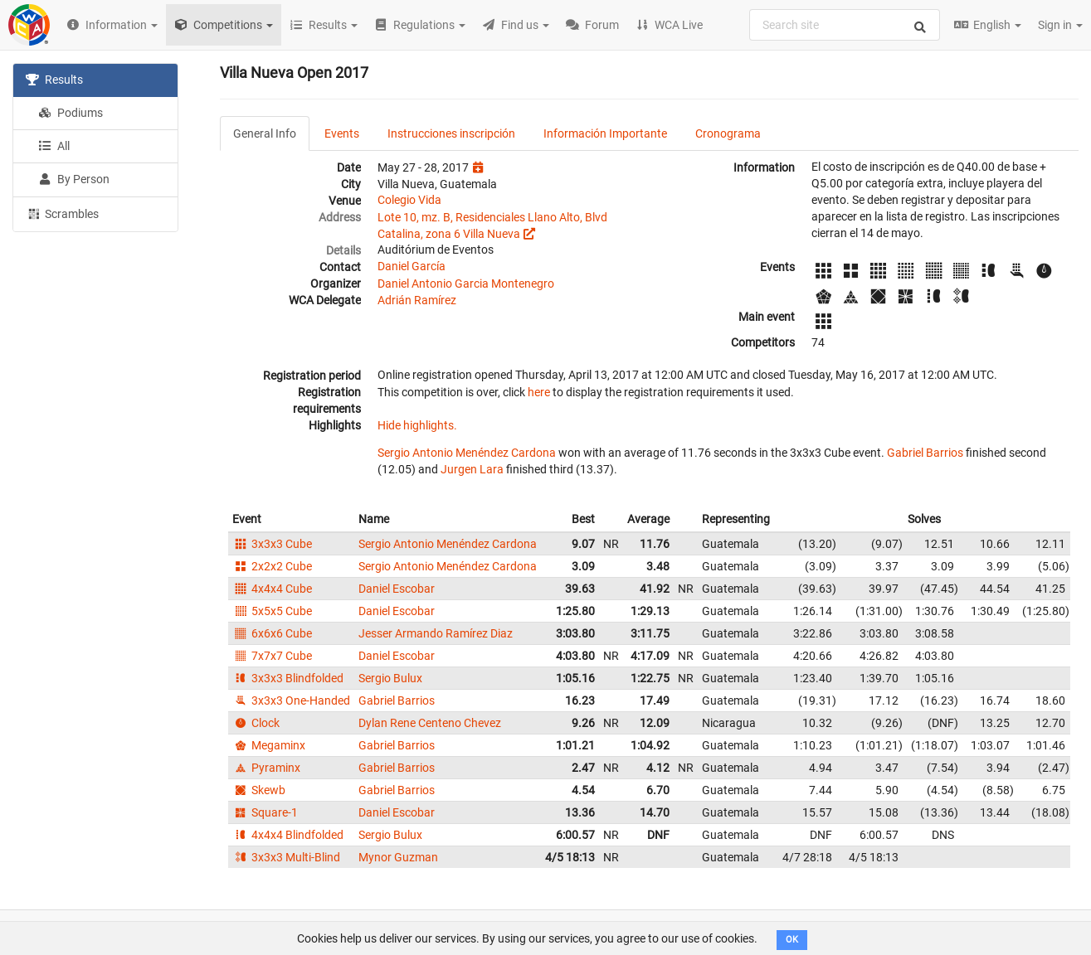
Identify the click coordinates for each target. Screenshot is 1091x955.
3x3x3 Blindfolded (287, 678)
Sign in (1060, 25)
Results (54, 79)
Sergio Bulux (390, 678)
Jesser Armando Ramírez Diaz (435, 633)
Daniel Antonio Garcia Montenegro (465, 283)
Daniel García (411, 266)
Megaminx (268, 745)
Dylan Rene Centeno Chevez (429, 723)
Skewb (258, 790)
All (54, 146)
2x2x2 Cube (272, 566)
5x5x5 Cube (272, 611)
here (539, 392)
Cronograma (728, 133)
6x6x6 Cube (272, 633)
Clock (256, 723)
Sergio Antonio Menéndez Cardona (466, 452)
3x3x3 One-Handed (291, 700)
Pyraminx (266, 767)
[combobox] (844, 25)
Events (341, 133)
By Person (74, 179)
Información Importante (605, 133)
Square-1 (265, 812)
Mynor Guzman (398, 857)
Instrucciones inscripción (451, 133)
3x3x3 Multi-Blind (286, 857)
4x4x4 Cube (272, 588)
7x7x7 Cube (272, 655)
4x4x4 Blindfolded (287, 834)
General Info (264, 133)
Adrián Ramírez (416, 300)
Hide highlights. (417, 425)
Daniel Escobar (396, 588)
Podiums (70, 112)
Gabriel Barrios (925, 452)
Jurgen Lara (472, 469)
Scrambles (62, 213)
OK (792, 939)
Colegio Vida (409, 199)
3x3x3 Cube (272, 543)
